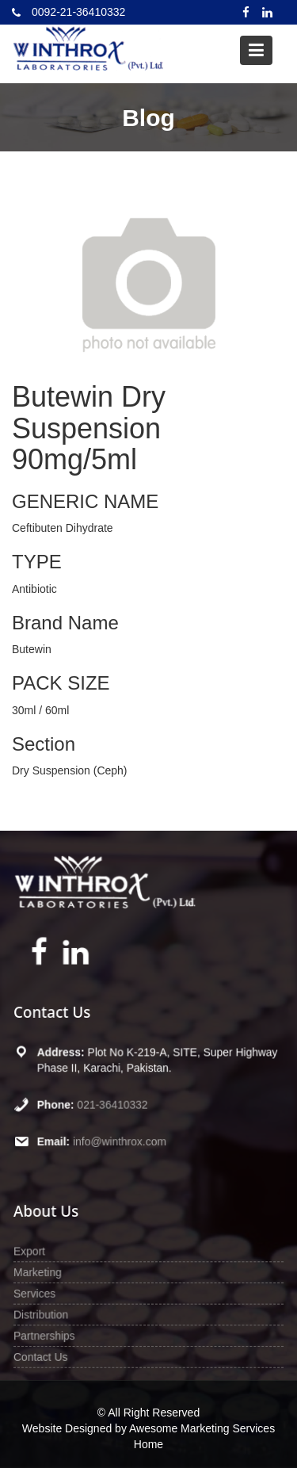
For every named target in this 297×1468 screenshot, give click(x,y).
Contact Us (49, 1350)
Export (39, 1253)
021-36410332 (115, 1103)
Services (44, 1292)
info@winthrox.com (122, 1136)
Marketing (47, 1273)
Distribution (50, 1311)
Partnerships (53, 1331)
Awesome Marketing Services (202, 1428)
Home (148, 1444)
